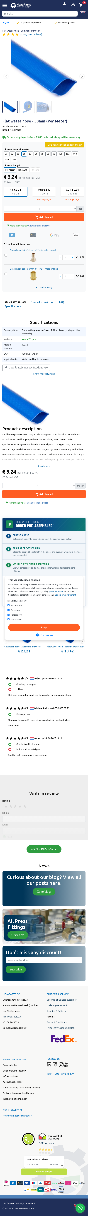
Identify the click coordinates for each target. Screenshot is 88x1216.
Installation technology (15, 1098)
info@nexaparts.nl (12, 1016)
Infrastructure (10, 1076)
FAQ (61, 302)
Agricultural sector (12, 1082)
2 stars (11, 806)
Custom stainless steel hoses (18, 1093)
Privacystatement (25, 1203)
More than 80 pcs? (28, 225)
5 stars (25, 806)
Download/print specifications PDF (26, 368)
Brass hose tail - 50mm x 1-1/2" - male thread (34, 268)
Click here (17, 935)
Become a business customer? (62, 999)
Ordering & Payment (57, 1005)
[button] (83, 13)
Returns (51, 1016)
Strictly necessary (18, 601)
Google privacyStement (65, 595)
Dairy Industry (10, 1065)
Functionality (16, 615)
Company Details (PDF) (15, 1028)
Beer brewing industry (14, 1070)
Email (5, 824)
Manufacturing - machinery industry (21, 1087)
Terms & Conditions (57, 1022)
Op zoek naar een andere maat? (65, 144)
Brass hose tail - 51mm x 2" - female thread (33, 250)
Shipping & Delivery (56, 1011)
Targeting (15, 610)
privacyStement (56, 591)
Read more (44, 466)
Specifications (13, 306)
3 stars (15, 806)
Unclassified (16, 619)
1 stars (6, 806)
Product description (42, 302)
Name (5, 812)
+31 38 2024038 (11, 1022)
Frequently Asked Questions (61, 1028)
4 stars (20, 806)
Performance (16, 605)
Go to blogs (44, 891)
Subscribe (16, 969)
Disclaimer (8, 1203)
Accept (44, 627)
